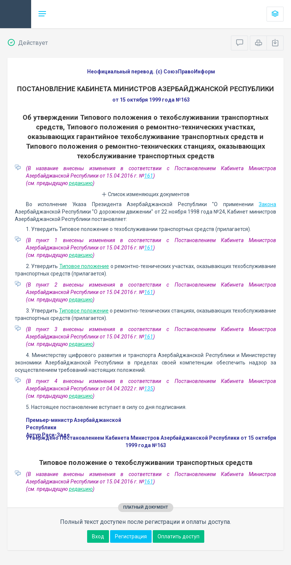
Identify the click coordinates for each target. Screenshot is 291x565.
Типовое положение (84, 266)
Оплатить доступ (178, 536)
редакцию (81, 183)
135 (148, 388)
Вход (98, 536)
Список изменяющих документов (145, 194)
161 (148, 176)
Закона (267, 204)
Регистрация (131, 536)
